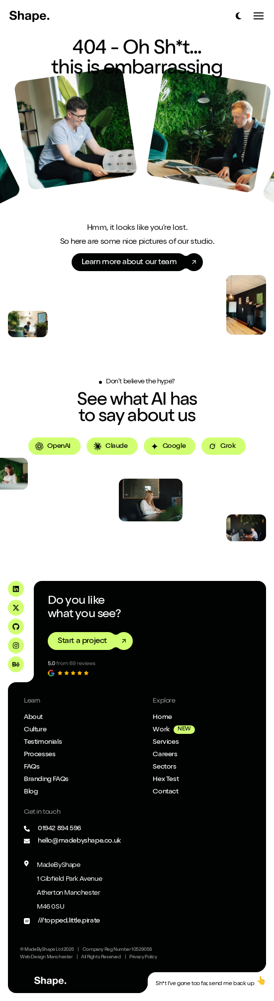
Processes (39, 754)
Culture (35, 729)
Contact (165, 791)
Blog (31, 791)
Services (166, 742)
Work (161, 729)
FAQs (31, 767)
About (33, 717)
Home (162, 717)
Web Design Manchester (46, 957)
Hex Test (166, 779)
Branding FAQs (46, 779)
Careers (165, 754)
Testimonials (43, 742)
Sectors (164, 767)
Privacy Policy (143, 957)
